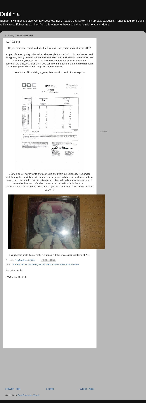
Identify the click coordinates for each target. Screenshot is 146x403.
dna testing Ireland (36, 264)
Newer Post (12, 388)
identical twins (52, 264)
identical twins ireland (69, 264)
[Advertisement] (49, 367)
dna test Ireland (20, 264)
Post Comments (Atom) (28, 395)
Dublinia (10, 14)
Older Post (87, 388)
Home (50, 388)
